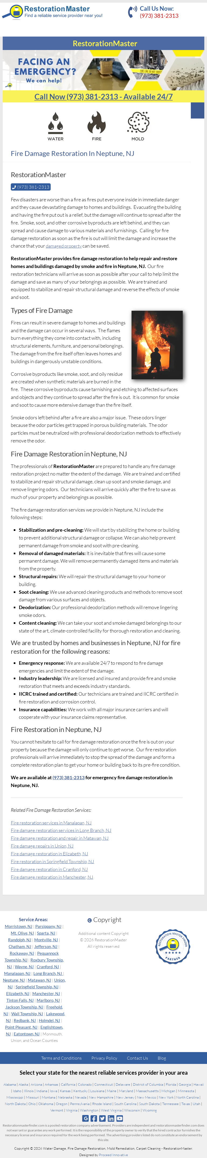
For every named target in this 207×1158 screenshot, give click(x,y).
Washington (89, 1110)
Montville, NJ (46, 939)
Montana (48, 1097)
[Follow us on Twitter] (102, 1118)
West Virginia (111, 1110)
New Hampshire (101, 1097)
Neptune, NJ (14, 980)
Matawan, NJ (39, 980)
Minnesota (186, 1091)
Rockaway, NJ (22, 953)
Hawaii (199, 1084)
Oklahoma (45, 1104)
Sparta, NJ (46, 933)
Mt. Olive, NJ (22, 933)
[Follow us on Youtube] (119, 1118)
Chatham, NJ (20, 946)
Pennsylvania (79, 1104)
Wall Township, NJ (27, 1013)
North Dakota (15, 1104)
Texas (185, 1104)
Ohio (32, 1104)
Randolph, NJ (19, 939)
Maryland (126, 1091)
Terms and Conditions (61, 1058)
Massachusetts (147, 1091)
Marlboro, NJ (48, 1000)
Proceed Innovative (113, 1155)
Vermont (56, 1110)
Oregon (61, 1104)
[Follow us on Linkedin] (111, 1118)
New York (166, 1097)
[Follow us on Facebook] (93, 1118)
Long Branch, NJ (48, 973)
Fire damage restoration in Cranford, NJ (51, 869)
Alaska (23, 1084)
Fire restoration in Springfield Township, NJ (55, 861)
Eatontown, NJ (27, 1033)
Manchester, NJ (46, 993)
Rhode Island (102, 1104)
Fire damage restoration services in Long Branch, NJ (64, 830)
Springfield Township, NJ (37, 986)
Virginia (71, 1110)
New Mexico (146, 1097)
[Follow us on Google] (85, 1118)
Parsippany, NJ (48, 926)
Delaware (123, 1084)
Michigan (168, 1091)
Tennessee (170, 1104)
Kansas (65, 1091)
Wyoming (150, 1110)
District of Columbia (148, 1084)
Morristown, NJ (18, 926)
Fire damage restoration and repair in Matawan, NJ (62, 838)
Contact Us (137, 1058)
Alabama (10, 1084)
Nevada (80, 1097)
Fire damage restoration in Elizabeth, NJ (51, 853)
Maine (111, 1091)
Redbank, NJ (25, 1020)
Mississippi (14, 1097)
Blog (162, 1058)
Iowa (53, 1091)
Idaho (17, 1091)
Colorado (85, 1084)
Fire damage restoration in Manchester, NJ (54, 877)
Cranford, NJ (48, 966)
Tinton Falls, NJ (20, 1000)
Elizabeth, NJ (17, 993)
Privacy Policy (104, 1058)
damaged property (65, 246)
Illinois (29, 1091)
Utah (196, 1104)
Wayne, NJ (24, 966)
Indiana (41, 1091)
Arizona (36, 1084)
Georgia (185, 1084)
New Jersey (125, 1097)
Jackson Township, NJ (24, 1007)
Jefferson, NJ (45, 946)
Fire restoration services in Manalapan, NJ (54, 822)
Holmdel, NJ (49, 1020)
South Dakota (149, 1104)
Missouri (32, 1097)
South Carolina (125, 1104)
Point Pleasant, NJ (21, 1027)
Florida (171, 1084)
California (68, 1084)
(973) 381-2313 (159, 15)
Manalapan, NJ (17, 973)
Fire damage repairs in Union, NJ (44, 846)
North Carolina (187, 1097)
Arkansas (51, 1084)
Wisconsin (132, 1110)
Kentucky (80, 1091)
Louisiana (97, 1091)
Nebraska (65, 1097)
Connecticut (103, 1084)
